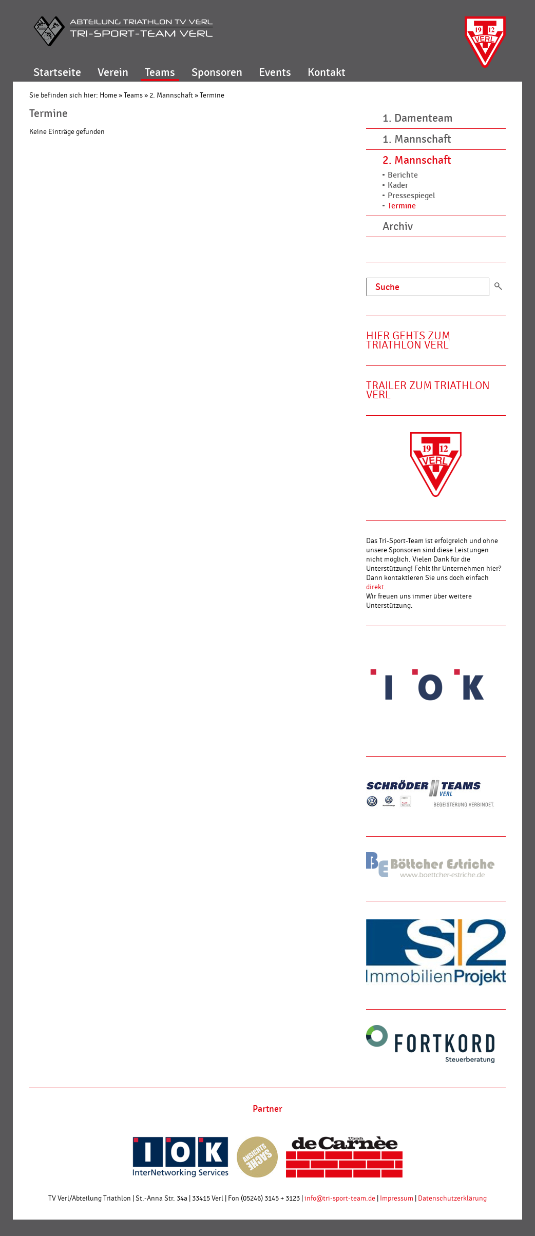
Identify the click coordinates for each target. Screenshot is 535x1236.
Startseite (57, 72)
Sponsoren (217, 72)
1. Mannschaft (417, 139)
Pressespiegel (411, 196)
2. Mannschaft (171, 95)
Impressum (396, 1198)
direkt (375, 587)
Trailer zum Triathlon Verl (428, 390)
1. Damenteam (418, 118)
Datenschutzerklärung (452, 1198)
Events (275, 72)
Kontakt (327, 72)
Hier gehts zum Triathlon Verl (408, 341)
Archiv (398, 226)
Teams (160, 72)
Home (108, 95)
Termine (212, 95)
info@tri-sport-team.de (339, 1198)
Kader (398, 185)
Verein (113, 72)
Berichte (403, 175)
